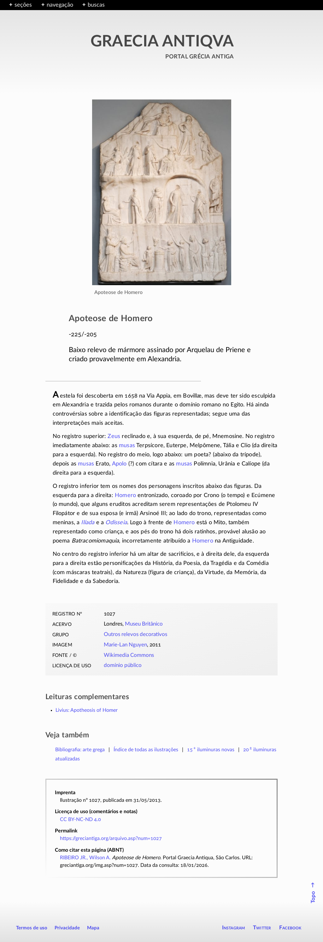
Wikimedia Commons (129, 655)
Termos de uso (31, 928)
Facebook (290, 927)
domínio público (123, 665)
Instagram (233, 927)
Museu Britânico (144, 624)
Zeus (114, 436)
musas (127, 445)
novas (210, 749)
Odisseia (116, 522)
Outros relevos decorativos (135, 634)
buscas (96, 5)
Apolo (119, 464)
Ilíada (87, 522)
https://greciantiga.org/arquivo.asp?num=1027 (111, 838)
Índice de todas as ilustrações (146, 749)
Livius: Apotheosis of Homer (87, 710)
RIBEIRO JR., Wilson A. (85, 857)
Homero (125, 495)
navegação (60, 5)
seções (23, 5)
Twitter (262, 927)
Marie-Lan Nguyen (125, 644)
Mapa (93, 928)
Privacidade (67, 928)
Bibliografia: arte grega (80, 749)
